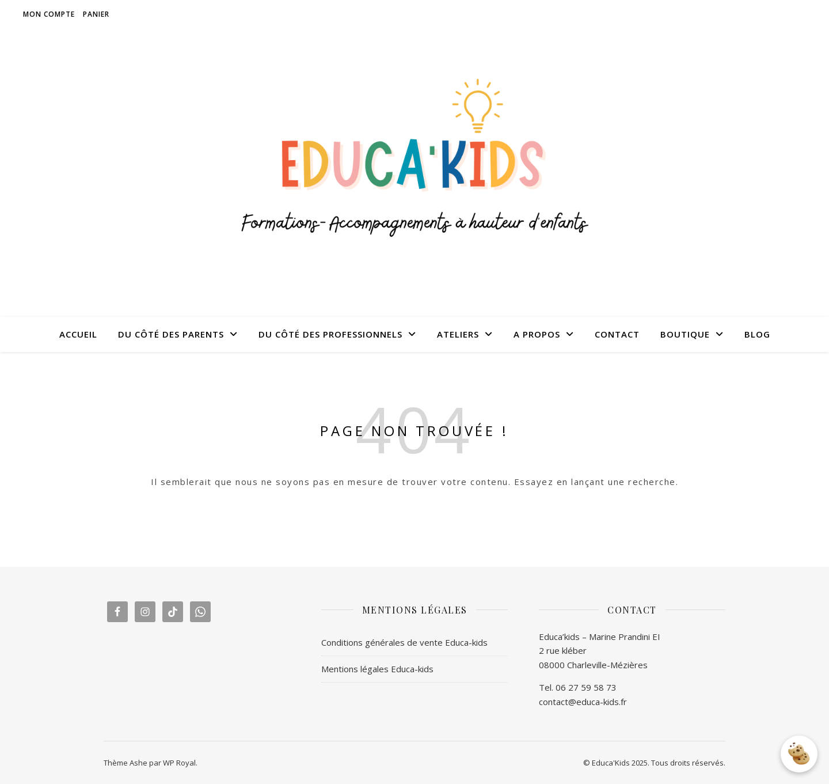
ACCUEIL (78, 334)
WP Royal (179, 763)
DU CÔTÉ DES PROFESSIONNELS (330, 334)
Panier (96, 14)
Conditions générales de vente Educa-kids (404, 642)
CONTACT (617, 334)
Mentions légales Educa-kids (377, 669)
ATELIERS (458, 334)
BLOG (757, 334)
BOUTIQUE (685, 334)
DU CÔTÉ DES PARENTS (171, 334)
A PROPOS (537, 334)
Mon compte (49, 14)
